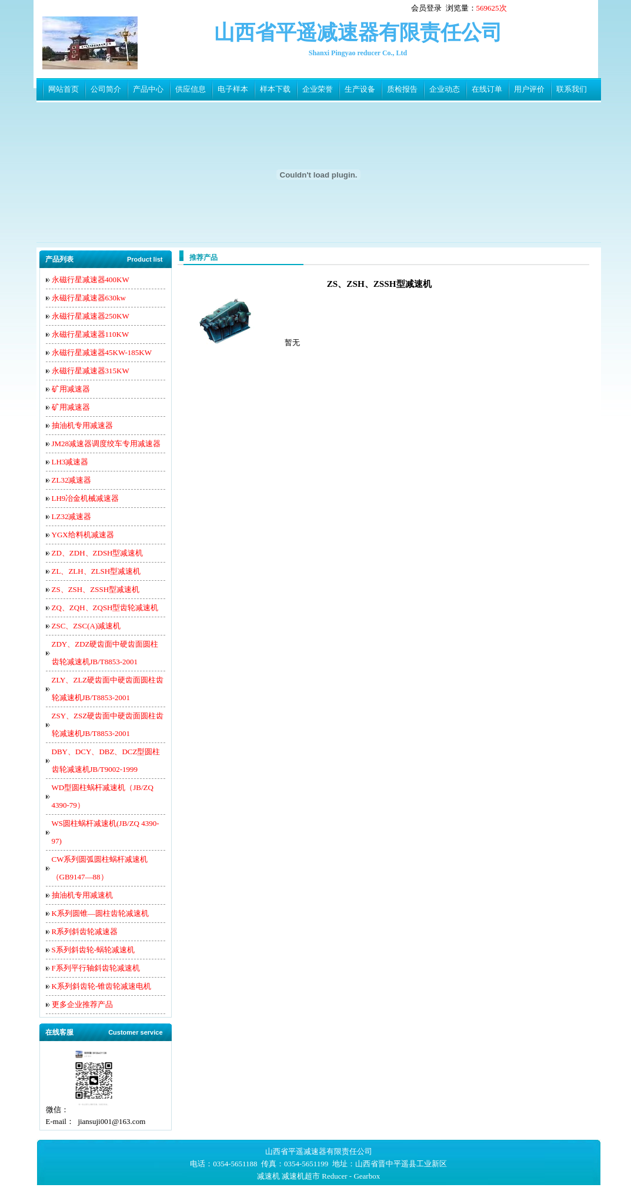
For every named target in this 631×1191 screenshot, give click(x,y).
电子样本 (233, 89)
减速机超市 (301, 1176)
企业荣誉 (317, 89)
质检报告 (402, 89)
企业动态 (444, 89)
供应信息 (190, 89)
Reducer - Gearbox (351, 1176)
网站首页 (63, 89)
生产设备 (360, 89)
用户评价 (529, 89)
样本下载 (275, 89)
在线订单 (487, 89)
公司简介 (106, 89)
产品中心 (148, 89)
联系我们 (571, 89)
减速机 (268, 1176)
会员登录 (426, 8)
